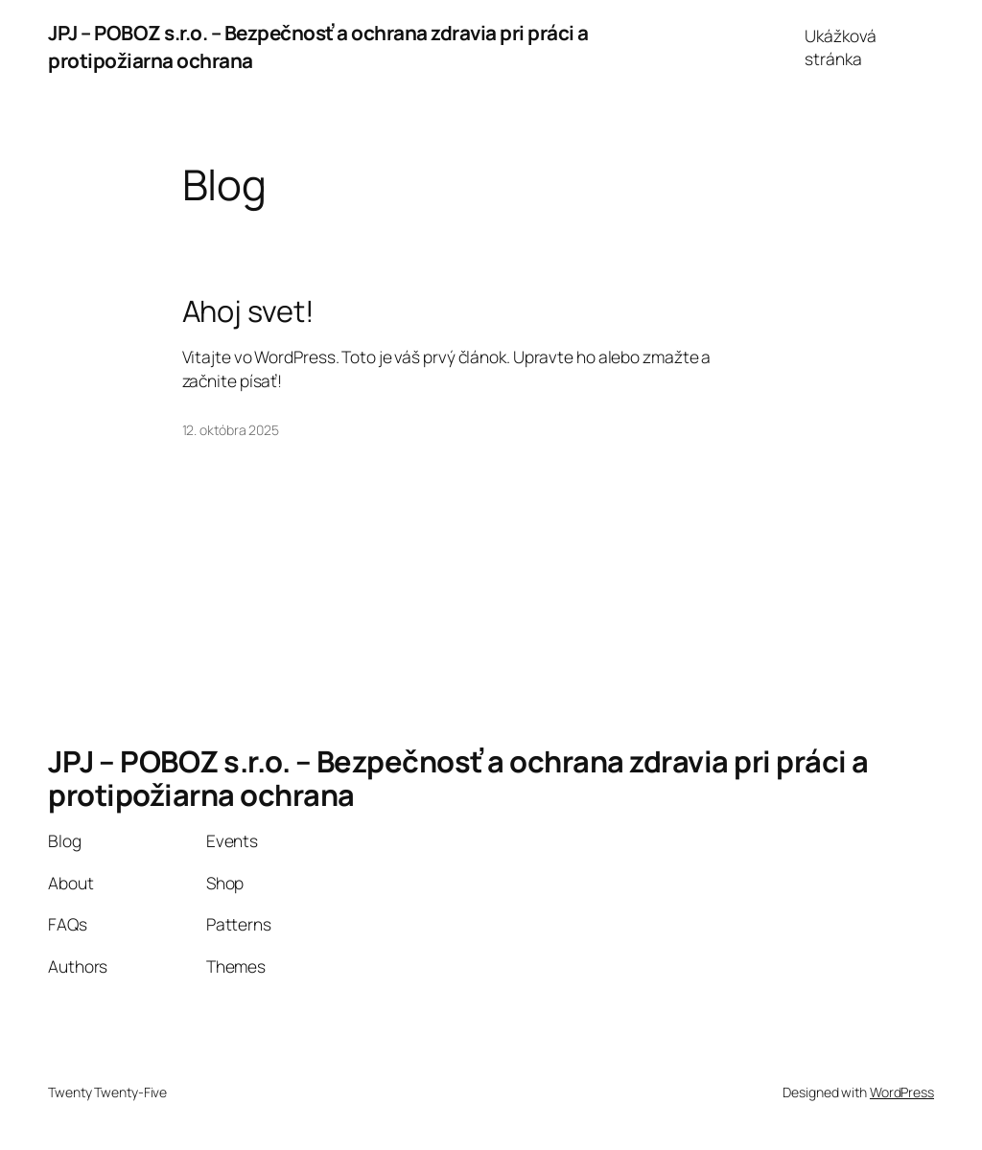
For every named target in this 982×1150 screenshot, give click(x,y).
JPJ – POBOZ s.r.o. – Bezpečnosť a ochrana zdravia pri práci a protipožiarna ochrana (458, 778)
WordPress (902, 1092)
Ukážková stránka (840, 47)
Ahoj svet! (248, 311)
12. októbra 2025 (230, 430)
